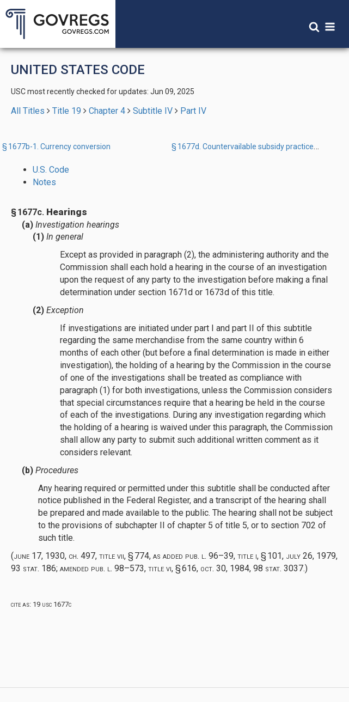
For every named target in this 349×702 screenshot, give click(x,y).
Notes (44, 182)
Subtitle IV (153, 111)
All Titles (28, 111)
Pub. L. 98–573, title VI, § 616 (144, 568)
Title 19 (66, 111)
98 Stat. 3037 (278, 568)
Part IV (193, 111)
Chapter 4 (107, 111)
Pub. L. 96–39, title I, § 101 (233, 556)
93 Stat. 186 (33, 568)
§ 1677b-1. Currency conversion (56, 146)
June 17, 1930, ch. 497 (54, 556)
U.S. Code (51, 169)
